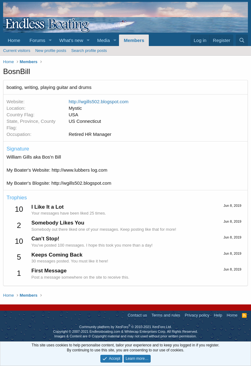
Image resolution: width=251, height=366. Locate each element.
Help (218, 315)
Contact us (137, 315)
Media (103, 40)
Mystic (75, 108)
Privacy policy (197, 315)
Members (134, 40)
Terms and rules (166, 315)
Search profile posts (89, 50)
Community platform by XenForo (125, 327)
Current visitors (16, 50)
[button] (50, 40)
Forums (37, 40)
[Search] (242, 40)
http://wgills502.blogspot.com (99, 101)
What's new (71, 40)
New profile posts (50, 50)
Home (14, 40)
